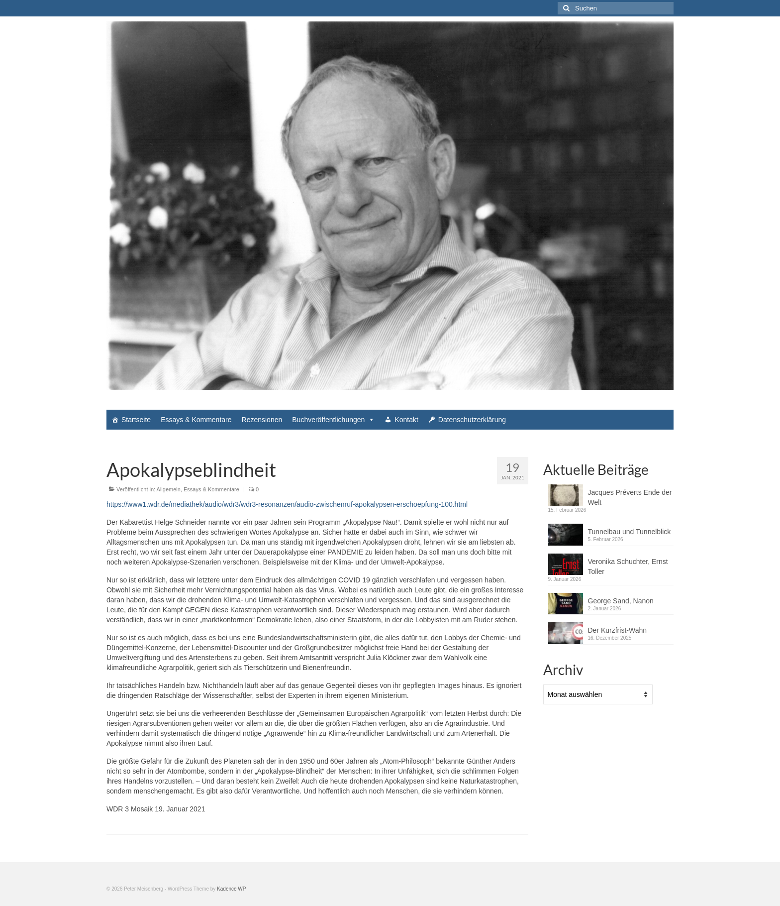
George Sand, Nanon (621, 601)
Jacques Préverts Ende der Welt (630, 497)
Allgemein (169, 489)
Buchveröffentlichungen (333, 420)
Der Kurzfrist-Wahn (617, 630)
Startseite (136, 420)
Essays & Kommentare (196, 420)
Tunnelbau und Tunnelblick (629, 532)
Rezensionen (262, 420)
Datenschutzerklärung (472, 420)
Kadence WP (231, 889)
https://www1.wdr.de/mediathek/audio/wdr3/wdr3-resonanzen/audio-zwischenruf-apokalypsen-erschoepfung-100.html (287, 504)
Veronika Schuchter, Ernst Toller (628, 566)
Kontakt (406, 420)
